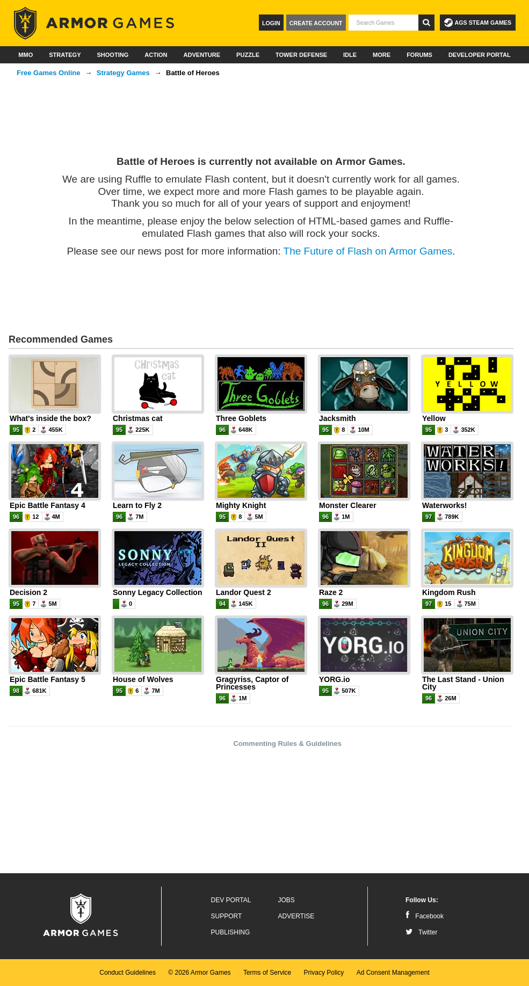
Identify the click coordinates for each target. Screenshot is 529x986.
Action (155, 55)
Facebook (424, 916)
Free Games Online (49, 73)
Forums (419, 55)
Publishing (230, 932)
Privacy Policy (324, 972)
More (381, 55)
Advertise (296, 916)
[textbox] (383, 23)
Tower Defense (301, 55)
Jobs (286, 900)
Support (226, 916)
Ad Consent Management (393, 972)
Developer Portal (479, 55)
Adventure (201, 55)
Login (271, 23)
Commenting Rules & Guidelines (287, 744)
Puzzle (247, 55)
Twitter (421, 932)
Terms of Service (267, 972)
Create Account (316, 23)
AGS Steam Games (477, 22)
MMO (25, 55)
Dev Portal (231, 900)
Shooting (112, 55)
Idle (350, 55)
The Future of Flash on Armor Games (368, 251)
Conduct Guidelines (127, 972)
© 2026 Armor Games (199, 972)
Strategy (65, 55)
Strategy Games (123, 73)
